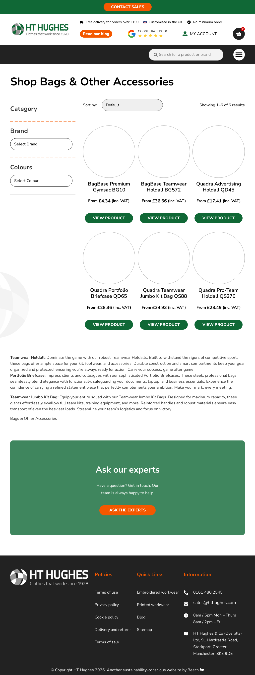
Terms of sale (107, 642)
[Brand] (41, 144)
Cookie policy (106, 617)
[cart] (239, 34)
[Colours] (41, 181)
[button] (239, 55)
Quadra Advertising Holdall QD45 (218, 187)
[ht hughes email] (214, 604)
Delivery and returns (113, 629)
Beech (196, 670)
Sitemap (144, 629)
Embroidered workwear (158, 592)
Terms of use (106, 592)
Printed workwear (153, 605)
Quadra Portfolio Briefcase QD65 (109, 293)
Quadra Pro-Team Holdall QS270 (218, 293)
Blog (141, 617)
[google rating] (147, 34)
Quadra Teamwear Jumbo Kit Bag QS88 (163, 293)
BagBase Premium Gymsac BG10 (109, 187)
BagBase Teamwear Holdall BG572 (164, 187)
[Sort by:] (132, 105)
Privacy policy (107, 605)
